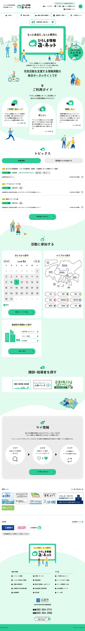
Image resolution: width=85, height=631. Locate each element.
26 (6, 271)
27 (11, 271)
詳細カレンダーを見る (21, 312)
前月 (7, 261)
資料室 (37, 592)
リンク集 (60, 592)
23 (6, 293)
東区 (63, 294)
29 (22, 271)
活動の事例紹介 (18, 584)
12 (22, 282)
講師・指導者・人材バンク (42, 584)
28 (17, 271)
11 (16, 282)
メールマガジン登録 (63, 580)
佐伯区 (63, 305)
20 (27, 288)
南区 (76, 294)
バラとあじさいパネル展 (11, 184)
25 (17, 293)
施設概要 (16, 592)
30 (27, 271)
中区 (50, 294)
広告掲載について (70, 9)
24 (11, 293)
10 (11, 282)
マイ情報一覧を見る (42, 471)
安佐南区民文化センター (8, 177)
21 (32, 288)
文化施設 (24, 340)
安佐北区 (76, 300)
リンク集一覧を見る (76, 489)
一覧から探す (22, 351)
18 (17, 288)
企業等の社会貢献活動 (20, 588)
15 (37, 282)
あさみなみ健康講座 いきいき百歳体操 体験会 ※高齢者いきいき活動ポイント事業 (30, 168)
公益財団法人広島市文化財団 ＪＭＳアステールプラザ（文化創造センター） (21, 192)
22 (37, 288)
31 (32, 271)
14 (32, 282)
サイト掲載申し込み (70, 6)
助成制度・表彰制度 (41, 588)
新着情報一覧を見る (42, 22)
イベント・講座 (18, 576)
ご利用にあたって (62, 576)
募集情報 (38, 580)
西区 (50, 300)
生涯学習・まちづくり (28, 331)
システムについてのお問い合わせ (64, 3)
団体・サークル (39, 576)
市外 (76, 305)
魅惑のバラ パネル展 (10, 199)
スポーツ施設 (26, 336)
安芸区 (51, 305)
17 (11, 288)
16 (6, 288)
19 (22, 288)
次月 (35, 261)
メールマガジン (49, 6)
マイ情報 (59, 6)
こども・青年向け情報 (20, 580)
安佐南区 (63, 300)
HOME (10, 15)
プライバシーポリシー (79, 627)
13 (27, 282)
